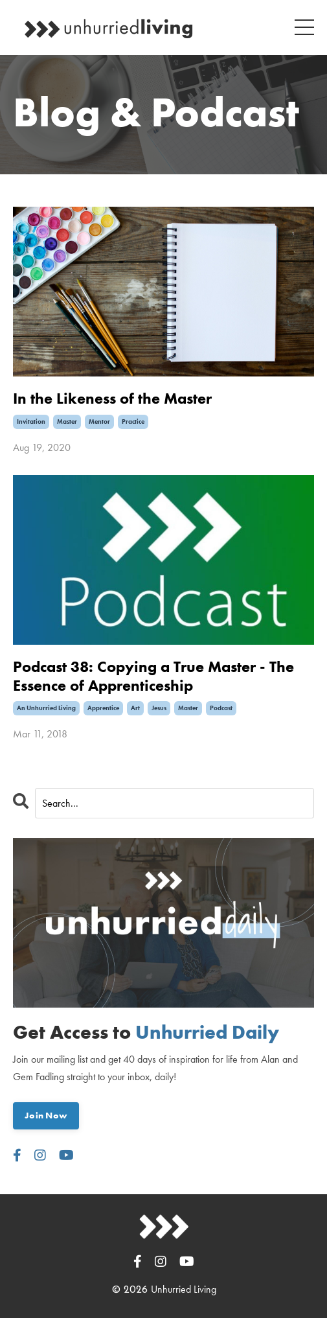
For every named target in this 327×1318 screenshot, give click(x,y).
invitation (31, 421)
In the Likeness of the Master (112, 398)
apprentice (103, 708)
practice (133, 421)
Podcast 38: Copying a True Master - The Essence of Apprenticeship (153, 676)
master (67, 421)
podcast (221, 708)
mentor (99, 421)
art (135, 708)
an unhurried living (46, 708)
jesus (159, 708)
